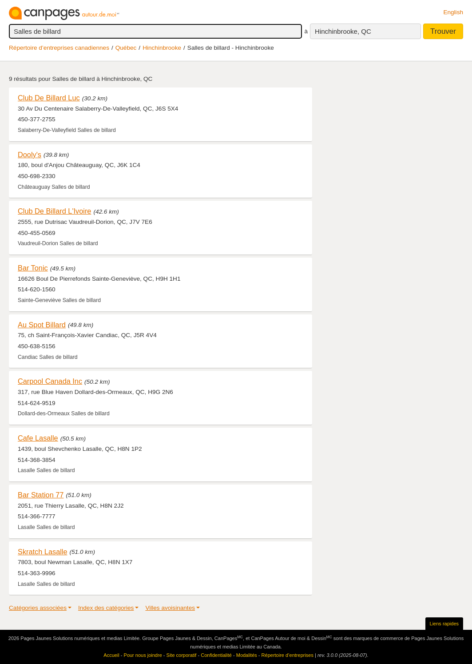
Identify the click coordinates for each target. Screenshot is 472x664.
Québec (126, 47)
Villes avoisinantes (170, 607)
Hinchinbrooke (162, 47)
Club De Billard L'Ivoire (54, 211)
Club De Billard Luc (49, 98)
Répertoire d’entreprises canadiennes (59, 47)
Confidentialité (216, 655)
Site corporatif (182, 655)
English (453, 12)
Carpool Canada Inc (50, 381)
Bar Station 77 (40, 495)
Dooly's (29, 155)
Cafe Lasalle (38, 438)
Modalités (246, 655)
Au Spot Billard (42, 325)
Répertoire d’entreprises (287, 655)
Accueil (111, 655)
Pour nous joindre (143, 655)
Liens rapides (444, 623)
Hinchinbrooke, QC (343, 31)
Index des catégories (106, 607)
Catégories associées (38, 607)
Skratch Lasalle (42, 552)
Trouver (443, 31)
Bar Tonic (33, 268)
